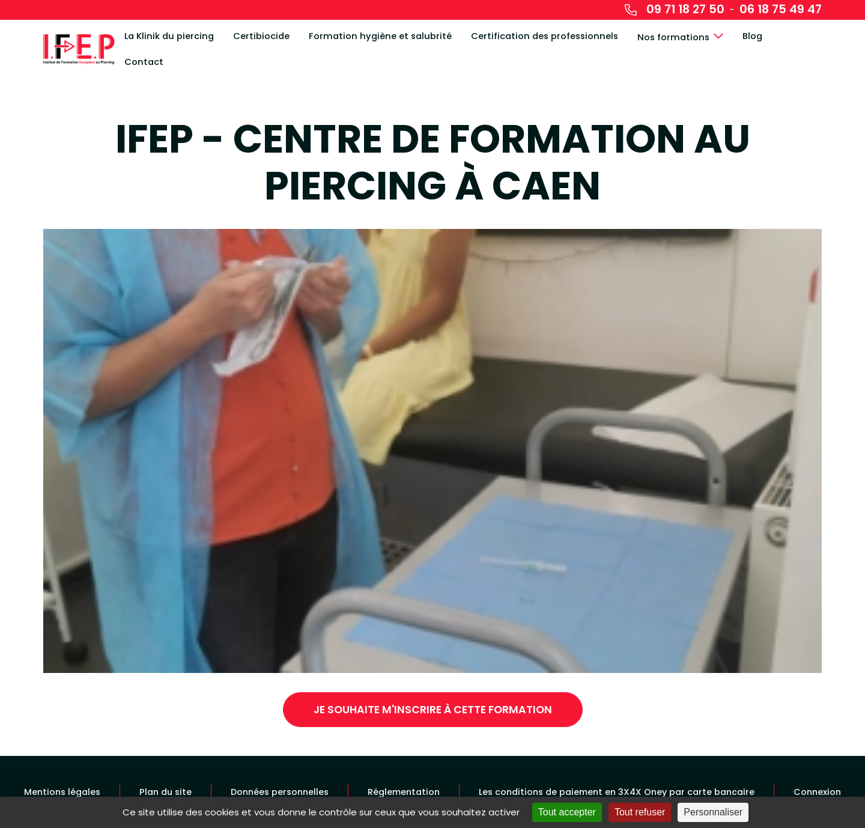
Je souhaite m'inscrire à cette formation (433, 709)
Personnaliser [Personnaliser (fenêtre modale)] (713, 812)
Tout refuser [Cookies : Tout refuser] (640, 812)
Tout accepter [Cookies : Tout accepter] (567, 812)
